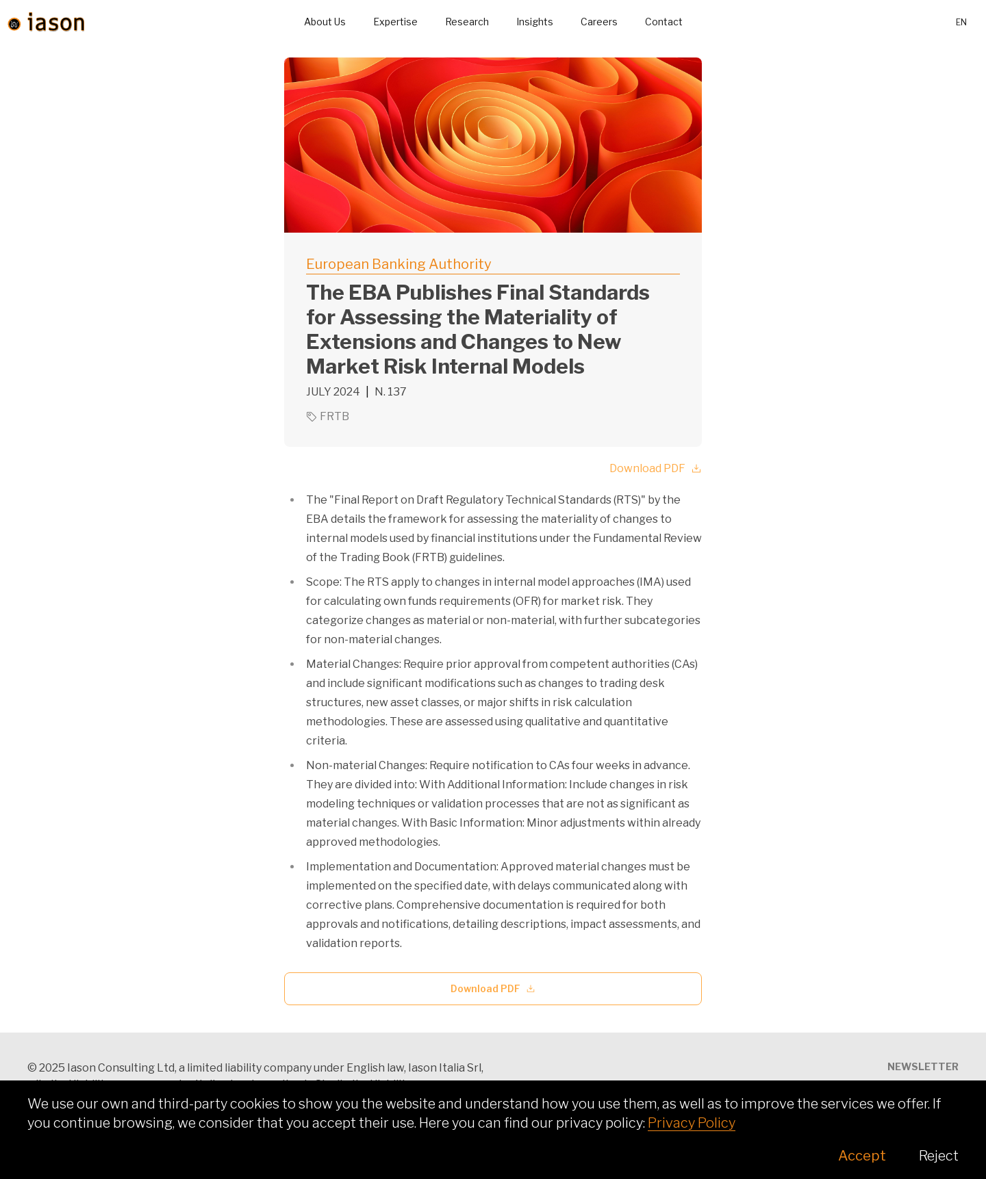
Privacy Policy (691, 1123)
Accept (862, 1156)
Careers (599, 21)
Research (467, 21)
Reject (939, 1156)
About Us (325, 21)
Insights (534, 21)
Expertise (395, 21)
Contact (664, 21)
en (961, 22)
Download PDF (655, 468)
